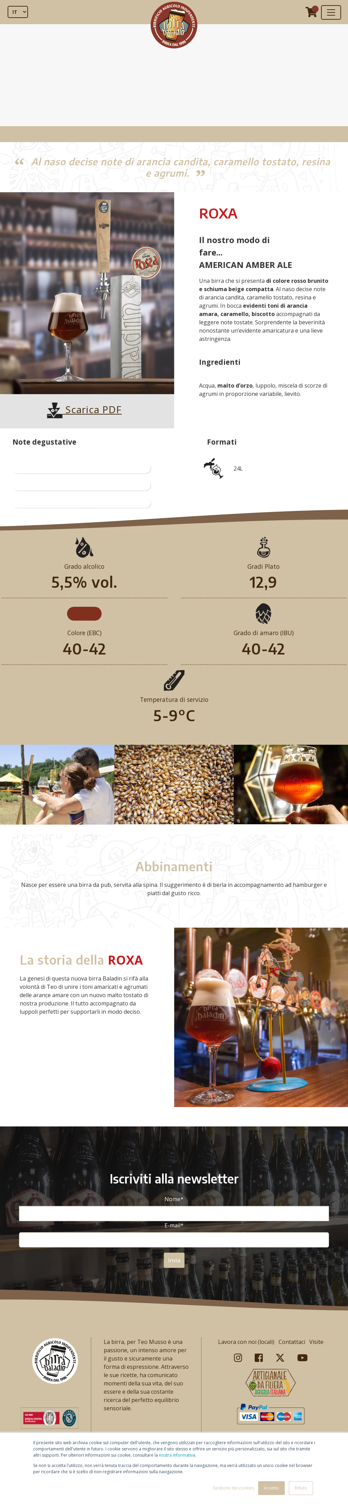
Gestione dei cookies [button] (233, 1488)
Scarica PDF (84, 409)
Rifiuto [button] (301, 1488)
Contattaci (292, 1342)
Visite (316, 1342)
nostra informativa (177, 1455)
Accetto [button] (271, 1488)
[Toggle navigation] (331, 12)
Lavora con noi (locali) (246, 1342)
